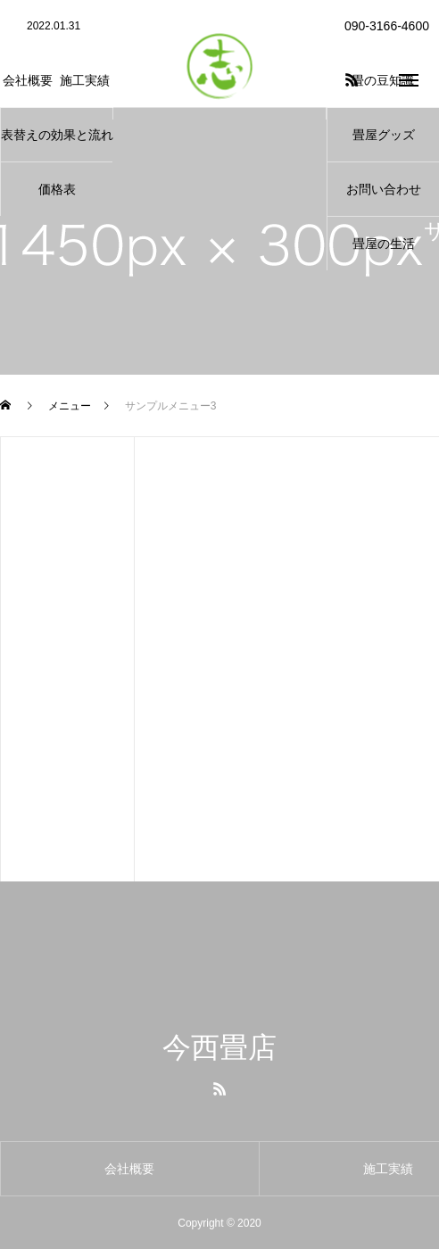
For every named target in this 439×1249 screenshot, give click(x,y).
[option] (56, 27)
